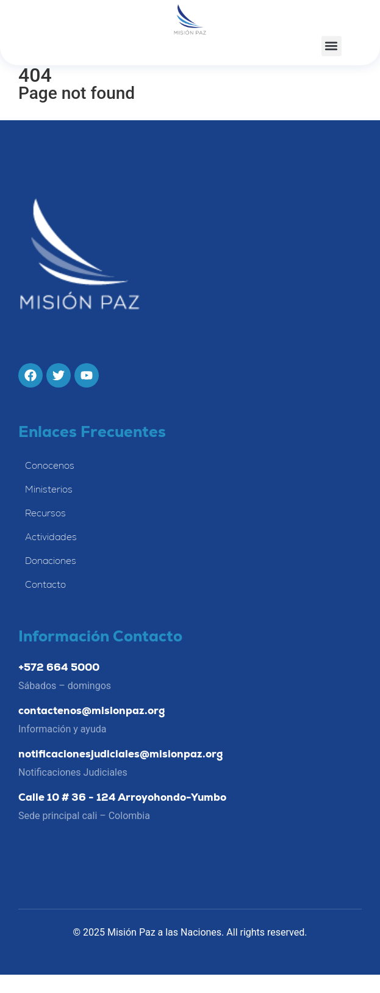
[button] (331, 46)
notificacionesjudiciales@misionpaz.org (120, 772)
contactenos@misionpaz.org (91, 728)
